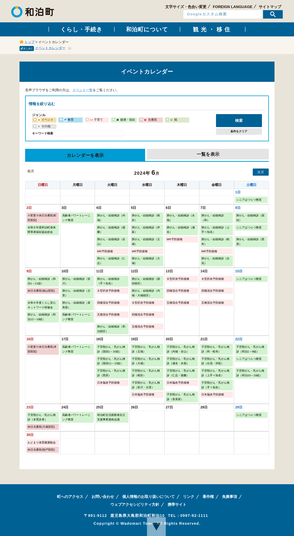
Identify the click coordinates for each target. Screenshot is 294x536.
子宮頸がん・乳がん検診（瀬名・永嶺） (181, 361)
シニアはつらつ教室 (249, 199)
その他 (43, 126)
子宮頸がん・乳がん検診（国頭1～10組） (111, 349)
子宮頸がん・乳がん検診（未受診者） (42, 417)
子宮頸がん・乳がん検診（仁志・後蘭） (181, 373)
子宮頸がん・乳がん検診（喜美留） (181, 397)
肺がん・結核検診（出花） (215, 261)
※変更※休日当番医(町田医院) (42, 218)
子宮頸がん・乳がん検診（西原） (111, 373)
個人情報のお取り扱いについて (148, 497)
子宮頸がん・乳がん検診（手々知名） (215, 385)
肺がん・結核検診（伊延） (146, 230)
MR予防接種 (174, 239)
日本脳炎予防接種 (108, 382)
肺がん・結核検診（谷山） (111, 241)
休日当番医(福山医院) (41, 290)
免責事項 (229, 497)
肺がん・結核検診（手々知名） (108, 281)
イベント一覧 (82, 90)
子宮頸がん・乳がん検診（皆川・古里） (146, 385)
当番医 (150, 119)
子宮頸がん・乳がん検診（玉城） (146, 349)
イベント (45, 119)
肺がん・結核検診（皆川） (76, 281)
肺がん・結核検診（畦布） (215, 241)
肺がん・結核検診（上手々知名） (215, 230)
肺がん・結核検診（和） (212, 218)
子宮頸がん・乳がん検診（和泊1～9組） (250, 349)
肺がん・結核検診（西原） (250, 241)
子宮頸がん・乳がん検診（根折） (146, 373)
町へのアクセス (70, 497)
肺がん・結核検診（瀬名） (181, 230)
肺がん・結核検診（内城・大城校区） (146, 293)
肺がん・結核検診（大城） (146, 261)
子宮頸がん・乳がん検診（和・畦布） (215, 349)
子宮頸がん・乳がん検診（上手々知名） (215, 373)
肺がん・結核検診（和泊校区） (111, 329)
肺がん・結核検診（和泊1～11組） (42, 281)
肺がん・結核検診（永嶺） (181, 218)
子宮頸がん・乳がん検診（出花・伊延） (215, 361)
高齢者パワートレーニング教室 (76, 218)
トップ (29, 42)
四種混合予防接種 (178, 290)
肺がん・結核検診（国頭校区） (146, 281)
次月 (260, 172)
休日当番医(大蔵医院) (41, 426)
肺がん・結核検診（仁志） (111, 261)
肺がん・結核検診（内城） (111, 218)
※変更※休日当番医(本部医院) (42, 349)
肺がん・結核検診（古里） (76, 293)
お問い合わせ (103, 497)
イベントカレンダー (50, 48)
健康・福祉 (125, 119)
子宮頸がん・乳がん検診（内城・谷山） (181, 349)
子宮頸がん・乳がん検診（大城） (146, 361)
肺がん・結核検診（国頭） (250, 218)
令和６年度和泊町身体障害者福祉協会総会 (42, 230)
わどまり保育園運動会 (42, 442)
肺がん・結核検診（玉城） (146, 241)
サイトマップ (270, 7)
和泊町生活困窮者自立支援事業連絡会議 (111, 417)
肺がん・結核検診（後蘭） (111, 230)
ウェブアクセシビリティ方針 (134, 504)
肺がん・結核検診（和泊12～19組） (42, 317)
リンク (188, 497)
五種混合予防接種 (178, 302)
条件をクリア (238, 131)
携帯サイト (177, 504)
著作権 (208, 497)
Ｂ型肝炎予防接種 (178, 278)
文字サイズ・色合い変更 (185, 7)
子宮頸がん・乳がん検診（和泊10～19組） (250, 373)
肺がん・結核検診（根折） (146, 218)
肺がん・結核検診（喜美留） (76, 305)
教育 (68, 119)
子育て (96, 119)
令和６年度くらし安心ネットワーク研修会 (42, 305)
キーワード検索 (42, 133)
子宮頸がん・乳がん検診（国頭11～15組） (111, 361)
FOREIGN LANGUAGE (232, 7)
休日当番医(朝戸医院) (41, 449)
